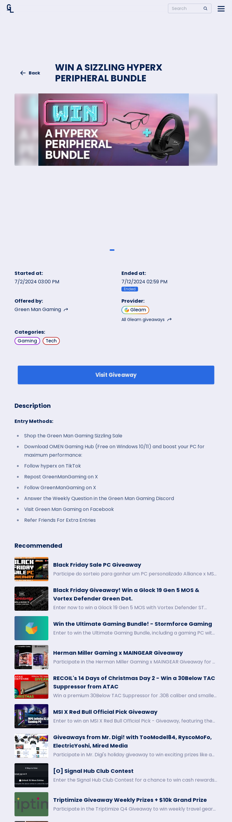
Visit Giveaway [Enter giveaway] (116, 375)
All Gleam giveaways (146, 320)
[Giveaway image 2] (120, 250)
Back (30, 73)
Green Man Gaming (41, 309)
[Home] (10, 8)
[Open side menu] (221, 8)
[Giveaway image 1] (112, 250)
